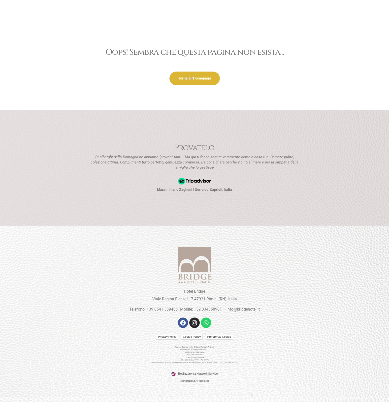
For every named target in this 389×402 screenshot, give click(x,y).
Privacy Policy (167, 336)
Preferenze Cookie (219, 336)
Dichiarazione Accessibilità (194, 380)
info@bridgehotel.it (243, 309)
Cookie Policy (192, 336)
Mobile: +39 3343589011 (202, 309)
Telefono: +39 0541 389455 (153, 309)
